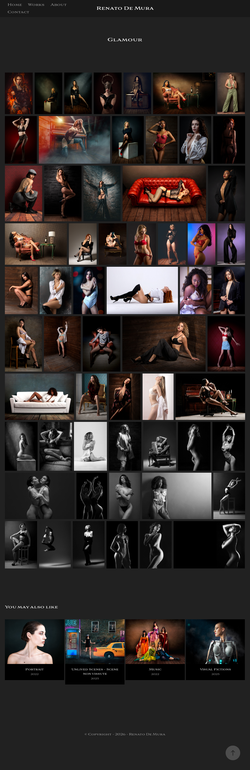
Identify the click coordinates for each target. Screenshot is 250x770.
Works (36, 5)
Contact (18, 12)
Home (15, 5)
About (59, 5)
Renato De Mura (125, 8)
